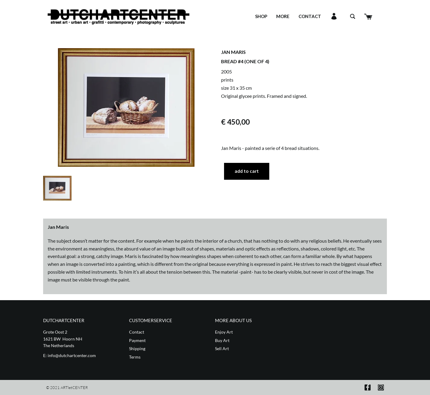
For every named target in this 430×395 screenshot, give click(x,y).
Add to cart (247, 171)
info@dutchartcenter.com (72, 355)
